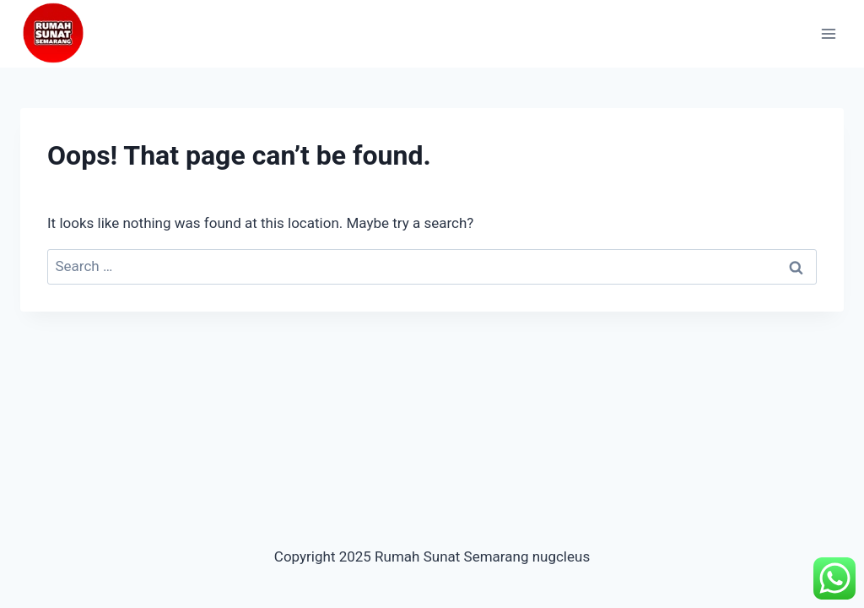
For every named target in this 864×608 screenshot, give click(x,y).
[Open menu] (828, 33)
